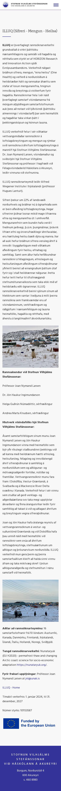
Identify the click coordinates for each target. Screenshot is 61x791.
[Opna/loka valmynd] (56, 5)
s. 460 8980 (31, 779)
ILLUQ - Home (11, 687)
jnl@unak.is (32, 678)
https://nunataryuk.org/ (32, 665)
